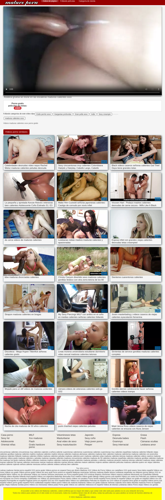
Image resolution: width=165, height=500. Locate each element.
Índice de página (50, 1)
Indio (93, 114)
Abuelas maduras (139, 483)
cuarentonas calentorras (72, 452)
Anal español (31, 476)
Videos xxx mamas (39, 474)
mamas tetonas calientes (71, 462)
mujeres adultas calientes (106, 462)
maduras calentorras (122, 454)
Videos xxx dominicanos (51, 478)
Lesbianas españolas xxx (125, 472)
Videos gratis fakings (90, 476)
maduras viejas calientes (153, 460)
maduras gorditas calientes (145, 458)
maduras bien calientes (104, 454)
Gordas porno (23, 485)
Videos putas (53, 485)
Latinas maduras (6, 470)
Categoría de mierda (87, 1)
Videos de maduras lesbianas (74, 483)
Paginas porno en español (37, 481)
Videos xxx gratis (12, 472)
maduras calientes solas (94, 456)
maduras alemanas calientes (83, 454)
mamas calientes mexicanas (27, 462)
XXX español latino (62, 481)
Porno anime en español (62, 472)
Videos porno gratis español (18, 483)
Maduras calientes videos (21, 3)
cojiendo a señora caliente (51, 452)
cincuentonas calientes (9, 452)
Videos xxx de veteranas (21, 474)
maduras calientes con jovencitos (144, 454)
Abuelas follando (19, 476)
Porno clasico (66, 478)
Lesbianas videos (126, 485)
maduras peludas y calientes (94, 460)
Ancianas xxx (8, 478)
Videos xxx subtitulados (79, 481)
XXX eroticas (89, 474)
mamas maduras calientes (50, 462)
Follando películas (67, 1)
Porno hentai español (97, 478)
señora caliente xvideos (50, 464)
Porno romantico (21, 478)
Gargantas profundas (62, 114)
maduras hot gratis (10, 460)
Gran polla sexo (81, 114)
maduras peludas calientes (72, 460)
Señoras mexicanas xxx (57, 474)
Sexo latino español (145, 470)
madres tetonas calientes (61, 454)
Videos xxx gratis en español (137, 478)
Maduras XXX (85, 470)
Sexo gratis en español (138, 481)
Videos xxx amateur (80, 478)
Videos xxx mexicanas (38, 485)
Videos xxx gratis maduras (97, 483)
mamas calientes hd (8, 462)
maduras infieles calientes (28, 460)
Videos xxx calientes (77, 485)
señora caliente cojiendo (9, 464)
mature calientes (88, 462)
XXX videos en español (119, 481)
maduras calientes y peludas (29, 458)
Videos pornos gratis (27, 472)
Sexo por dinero (73, 470)
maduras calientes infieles (32, 456)
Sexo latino (126, 483)
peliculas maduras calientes (127, 462)
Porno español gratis (75, 474)
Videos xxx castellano (114, 470)
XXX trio (50, 481)
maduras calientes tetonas (114, 456)
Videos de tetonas (111, 485)
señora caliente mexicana (30, 464)
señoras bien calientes (69, 464)
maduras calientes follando (11, 456)
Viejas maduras (11, 485)
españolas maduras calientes (134, 452)
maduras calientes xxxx (14, 118)
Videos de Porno (98, 470)
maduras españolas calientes (122, 458)
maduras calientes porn (74, 456)
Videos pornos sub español (110, 476)
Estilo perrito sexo (43, 114)
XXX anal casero (130, 470)
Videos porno (56, 483)
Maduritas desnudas (62, 476)
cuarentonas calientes (91, 452)
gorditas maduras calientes (18, 454)
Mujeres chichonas (102, 474)
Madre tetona (109, 472)
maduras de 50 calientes (100, 458)
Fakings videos (6, 476)
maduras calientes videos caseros (139, 456)
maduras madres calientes (50, 460)
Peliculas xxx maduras (148, 476)
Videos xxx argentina (45, 476)
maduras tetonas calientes (131, 460)
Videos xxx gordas (150, 485)
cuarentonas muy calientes (111, 452)
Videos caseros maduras (120, 474)
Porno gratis (64, 485)
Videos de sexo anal (44, 472)
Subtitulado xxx (34, 478)
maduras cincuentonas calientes (77, 458)
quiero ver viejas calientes (149, 462)
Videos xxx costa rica (129, 476)
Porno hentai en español (115, 478)
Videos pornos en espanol (56, 470)
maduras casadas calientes (53, 458)
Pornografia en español (16, 481)
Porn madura (76, 476)
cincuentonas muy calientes (30, 452)
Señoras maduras (96, 472)
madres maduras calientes (40, 454)
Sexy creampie (105, 114)
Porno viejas (138, 485)
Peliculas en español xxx (100, 481)
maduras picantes (114, 460)
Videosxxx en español (94, 485)
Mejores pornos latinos (145, 472)
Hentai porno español (22, 470)
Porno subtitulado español (40, 483)
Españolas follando (150, 474)
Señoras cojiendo (115, 483)
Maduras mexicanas (81, 472)
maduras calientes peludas (54, 456)
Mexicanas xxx (137, 474)
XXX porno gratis (38, 470)
